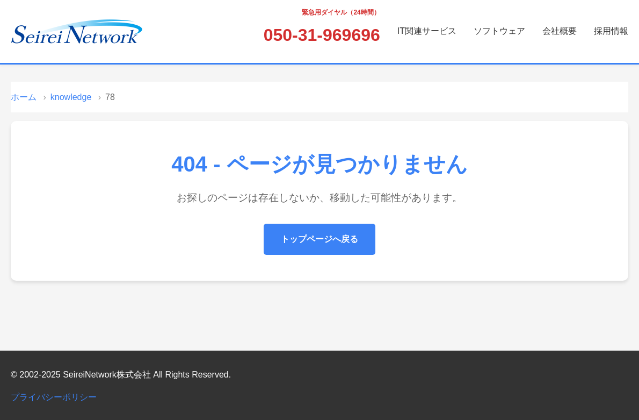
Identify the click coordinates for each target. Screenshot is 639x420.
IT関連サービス (426, 30)
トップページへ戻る (319, 239)
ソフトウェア (499, 30)
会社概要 (559, 30)
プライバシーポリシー (54, 397)
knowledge (71, 97)
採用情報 (611, 30)
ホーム (24, 97)
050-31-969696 (322, 35)
